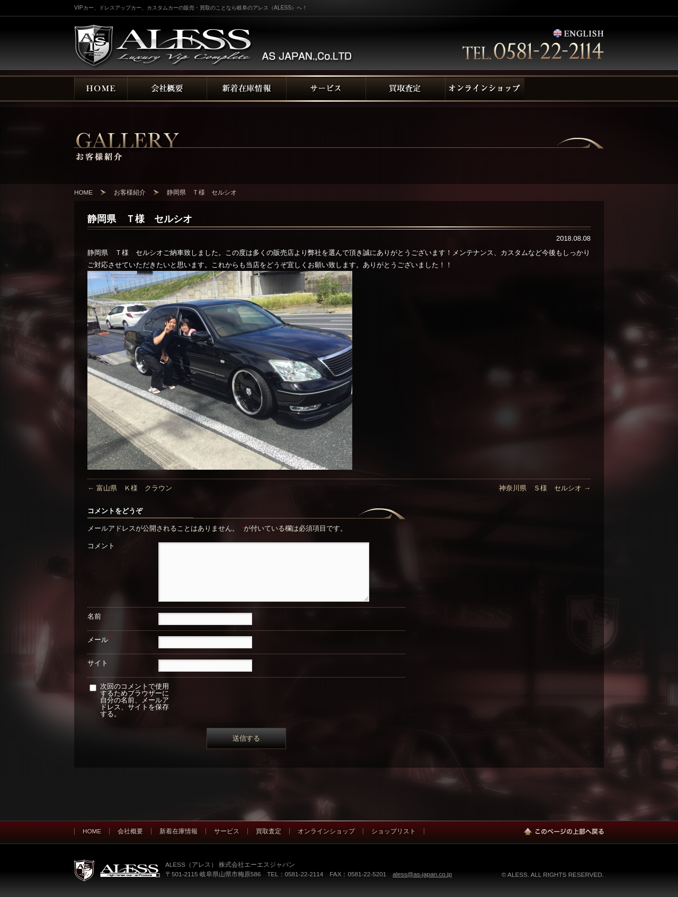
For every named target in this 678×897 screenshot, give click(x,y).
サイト (97, 662)
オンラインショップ (326, 831)
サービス (226, 831)
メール (100, 639)
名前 (96, 616)
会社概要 (130, 831)
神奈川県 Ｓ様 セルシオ (545, 488)
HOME (92, 831)
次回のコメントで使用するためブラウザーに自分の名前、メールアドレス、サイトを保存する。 (134, 700)
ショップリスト (393, 831)
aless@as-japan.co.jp (422, 873)
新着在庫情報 (178, 831)
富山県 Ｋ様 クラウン (129, 488)
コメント (101, 545)
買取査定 (268, 831)
